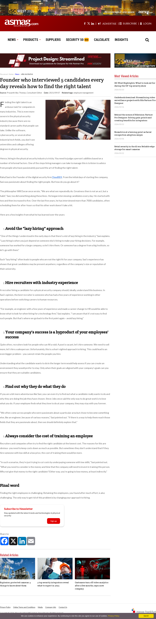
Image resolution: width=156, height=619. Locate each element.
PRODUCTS (31, 40)
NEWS (13, 40)
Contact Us (63, 607)
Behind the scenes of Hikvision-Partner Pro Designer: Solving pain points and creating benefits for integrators (133, 117)
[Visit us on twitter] (88, 23)
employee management (83, 92)
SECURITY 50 (75, 40)
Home (11, 74)
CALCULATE (101, 40)
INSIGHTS (121, 40)
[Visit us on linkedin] (92, 23)
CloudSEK (57, 177)
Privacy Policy (5, 607)
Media (40, 607)
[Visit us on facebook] (85, 23)
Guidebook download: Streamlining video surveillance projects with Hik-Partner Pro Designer (135, 100)
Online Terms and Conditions (24, 607)
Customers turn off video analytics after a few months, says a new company (91, 585)
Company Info (50, 607)
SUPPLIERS (53, 40)
